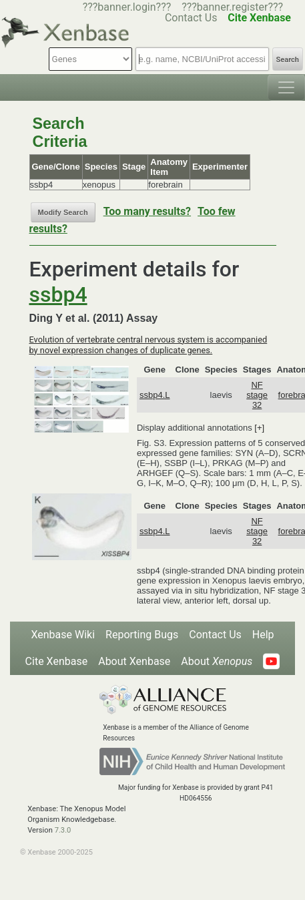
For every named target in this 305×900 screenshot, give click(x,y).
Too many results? (147, 211)
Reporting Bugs (141, 634)
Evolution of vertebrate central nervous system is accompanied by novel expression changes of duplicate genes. (148, 344)
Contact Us (215, 634)
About (216, 661)
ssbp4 (58, 294)
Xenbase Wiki (63, 634)
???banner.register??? (232, 7)
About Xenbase (134, 661)
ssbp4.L (154, 395)
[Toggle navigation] (286, 87)
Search (287, 59)
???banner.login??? (127, 7)
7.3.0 (63, 830)
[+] (259, 428)
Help (263, 634)
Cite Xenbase (56, 661)
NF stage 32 (257, 395)
